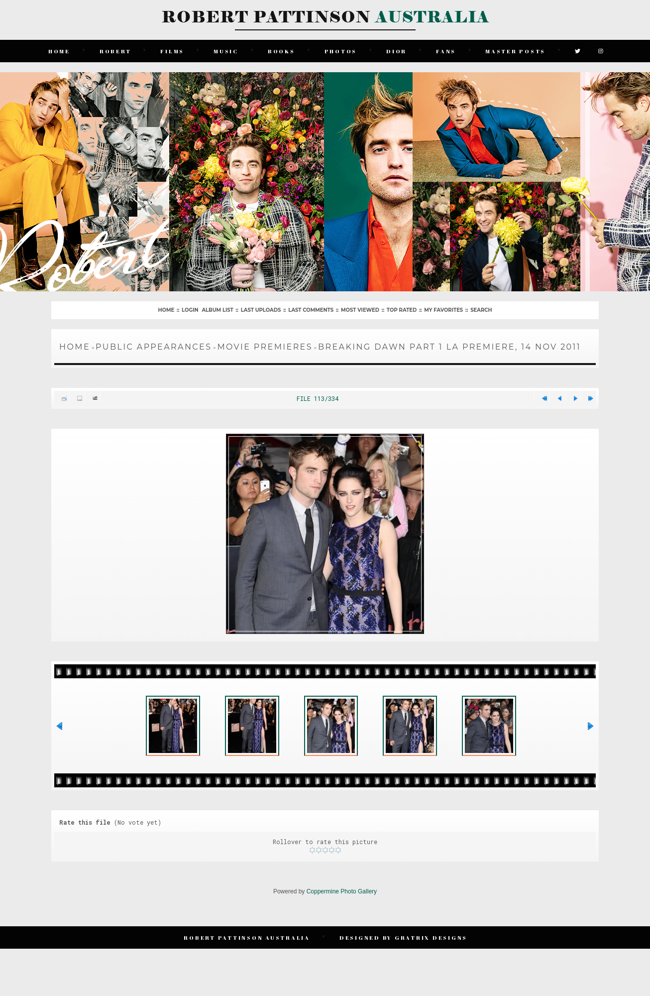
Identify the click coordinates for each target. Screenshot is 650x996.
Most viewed (360, 307)
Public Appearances (154, 344)
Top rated (402, 307)
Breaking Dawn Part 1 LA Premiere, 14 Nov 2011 (449, 344)
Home (60, 49)
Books (282, 49)
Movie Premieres (265, 344)
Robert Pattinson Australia (248, 952)
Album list (217, 307)
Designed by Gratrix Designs (404, 952)
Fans (446, 49)
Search (481, 307)
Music (226, 49)
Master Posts (516, 49)
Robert (116, 49)
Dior (397, 49)
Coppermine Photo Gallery (342, 907)
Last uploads (261, 307)
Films (173, 49)
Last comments (310, 307)
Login (190, 307)
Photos (341, 49)
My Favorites (443, 307)
